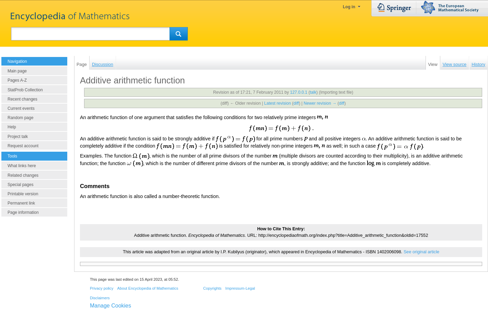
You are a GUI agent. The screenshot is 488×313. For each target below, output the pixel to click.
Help (12, 127)
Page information (23, 212)
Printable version (23, 194)
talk (313, 92)
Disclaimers (100, 298)
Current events (21, 108)
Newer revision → (320, 103)
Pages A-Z (17, 80)
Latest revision (277, 103)
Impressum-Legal (240, 288)
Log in (349, 6)
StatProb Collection (25, 90)
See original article (421, 252)
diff (296, 103)
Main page (17, 71)
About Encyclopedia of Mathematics (147, 288)
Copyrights (212, 288)
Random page (20, 117)
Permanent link (21, 203)
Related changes (23, 175)
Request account (23, 145)
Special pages (20, 184)
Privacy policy (101, 288)
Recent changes (22, 99)
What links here (22, 165)
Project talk (18, 136)
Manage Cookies (110, 306)
